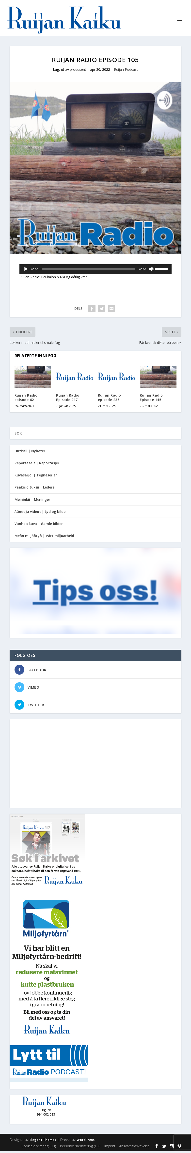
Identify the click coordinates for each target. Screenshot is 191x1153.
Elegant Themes (43, 1141)
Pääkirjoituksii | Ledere (34, 489)
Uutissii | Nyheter (30, 453)
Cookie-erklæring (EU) (38, 1148)
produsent (78, 71)
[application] (95, 271)
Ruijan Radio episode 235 (109, 399)
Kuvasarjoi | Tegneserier (36, 477)
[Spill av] (25, 271)
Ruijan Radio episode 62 (26, 399)
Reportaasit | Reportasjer (37, 465)
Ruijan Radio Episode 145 (151, 399)
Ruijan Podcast (126, 71)
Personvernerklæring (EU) (80, 1148)
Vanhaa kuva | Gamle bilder (39, 525)
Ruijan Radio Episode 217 (67, 399)
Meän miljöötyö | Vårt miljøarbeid (44, 537)
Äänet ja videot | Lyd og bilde (40, 513)
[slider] (88, 271)
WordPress (86, 1141)
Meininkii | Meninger (32, 501)
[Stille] (151, 271)
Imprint (109, 1148)
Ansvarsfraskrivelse (134, 1148)
